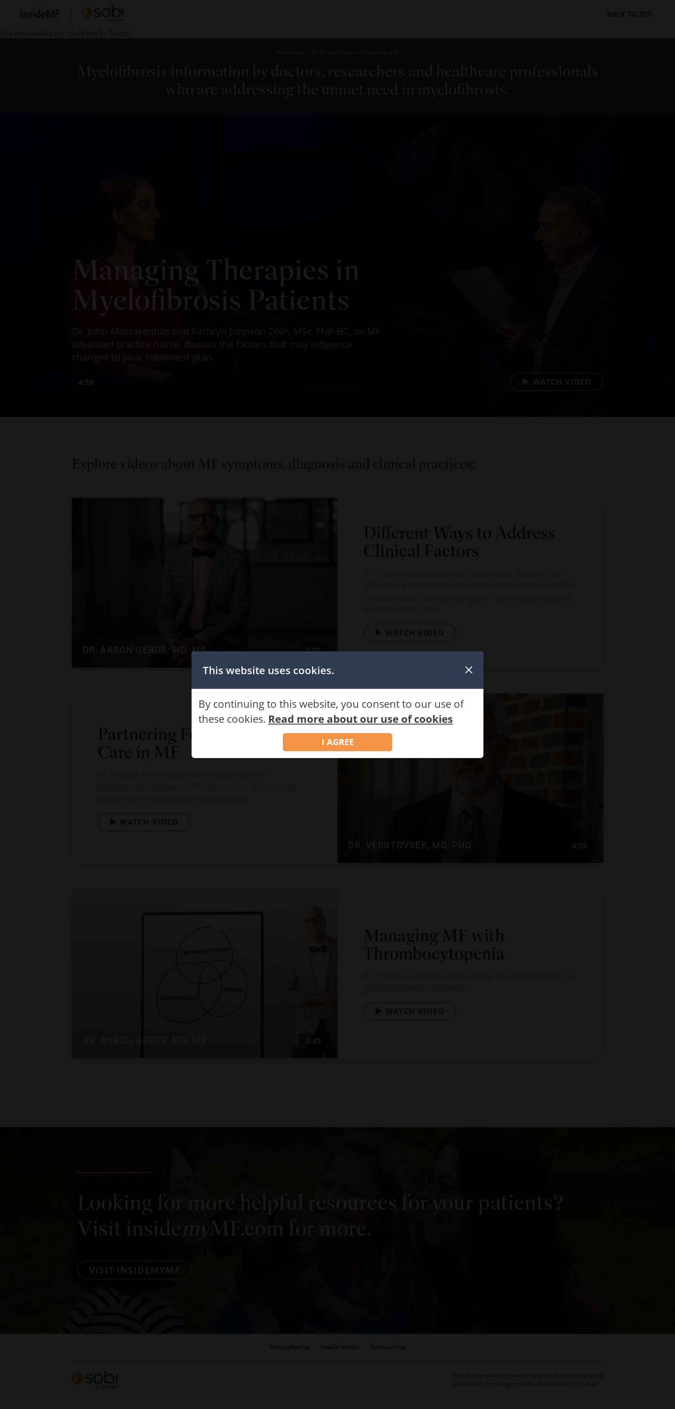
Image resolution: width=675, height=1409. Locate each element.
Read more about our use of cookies (360, 719)
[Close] (469, 670)
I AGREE (338, 742)
